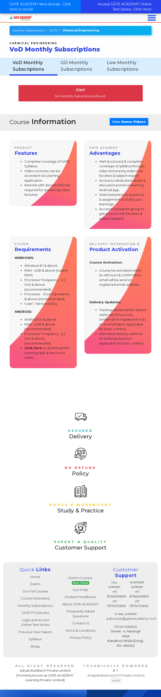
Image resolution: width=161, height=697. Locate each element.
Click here (33, 348)
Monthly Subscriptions (28, 30)
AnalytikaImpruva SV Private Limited (115, 675)
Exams (35, 584)
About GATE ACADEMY (80, 604)
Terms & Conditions (80, 630)
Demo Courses (80, 580)
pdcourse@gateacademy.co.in (131, 618)
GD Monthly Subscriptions (76, 66)
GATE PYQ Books (35, 613)
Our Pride (80, 590)
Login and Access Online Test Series (35, 622)
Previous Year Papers (35, 632)
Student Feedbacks (80, 597)
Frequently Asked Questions (80, 613)
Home (35, 577)
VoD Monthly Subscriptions (28, 66)
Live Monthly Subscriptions (122, 66)
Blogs (35, 646)
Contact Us (80, 623)
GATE (53, 30)
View (129, 122)
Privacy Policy (80, 637)
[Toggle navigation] (152, 17)
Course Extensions (35, 598)
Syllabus (35, 639)
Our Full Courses (35, 591)
